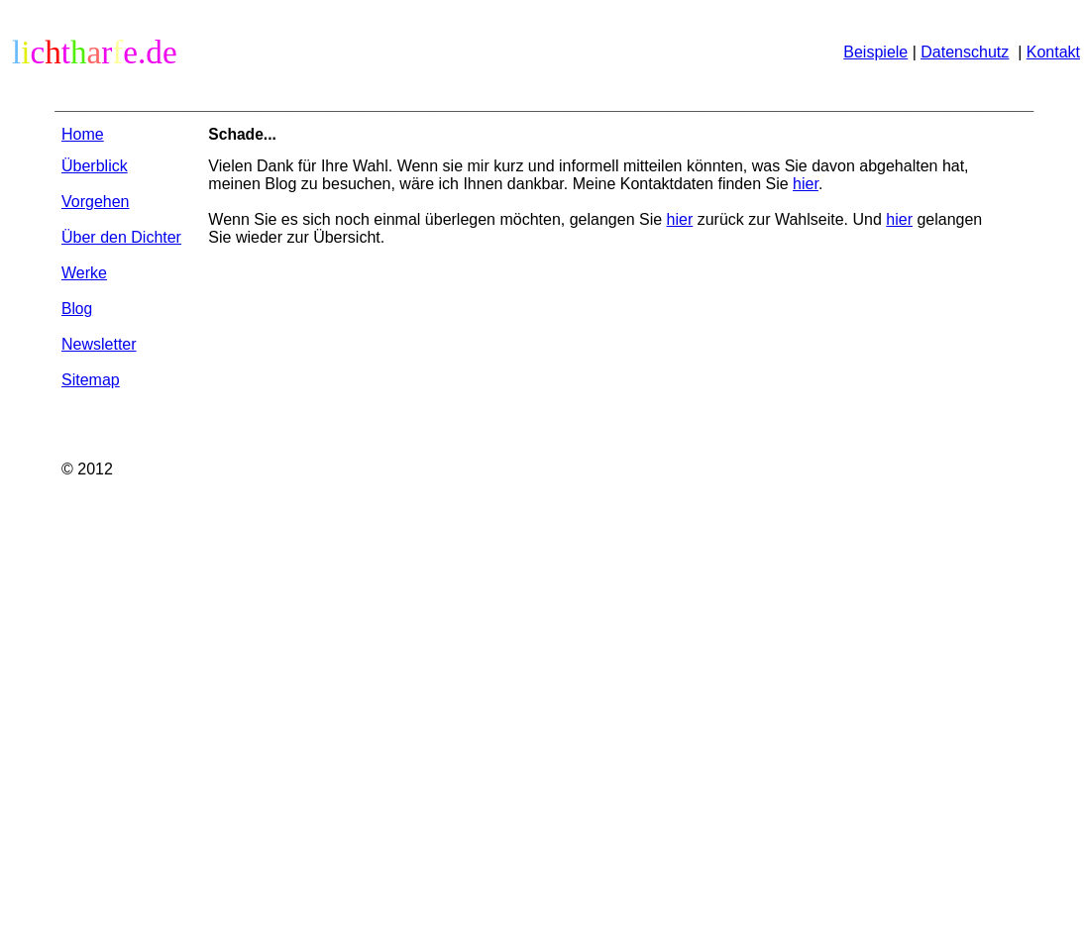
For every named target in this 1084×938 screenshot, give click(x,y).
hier (805, 183)
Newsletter (99, 344)
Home (82, 134)
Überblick (94, 165)
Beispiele (875, 52)
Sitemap (90, 379)
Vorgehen (95, 201)
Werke (84, 272)
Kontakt (1053, 52)
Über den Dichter (121, 237)
